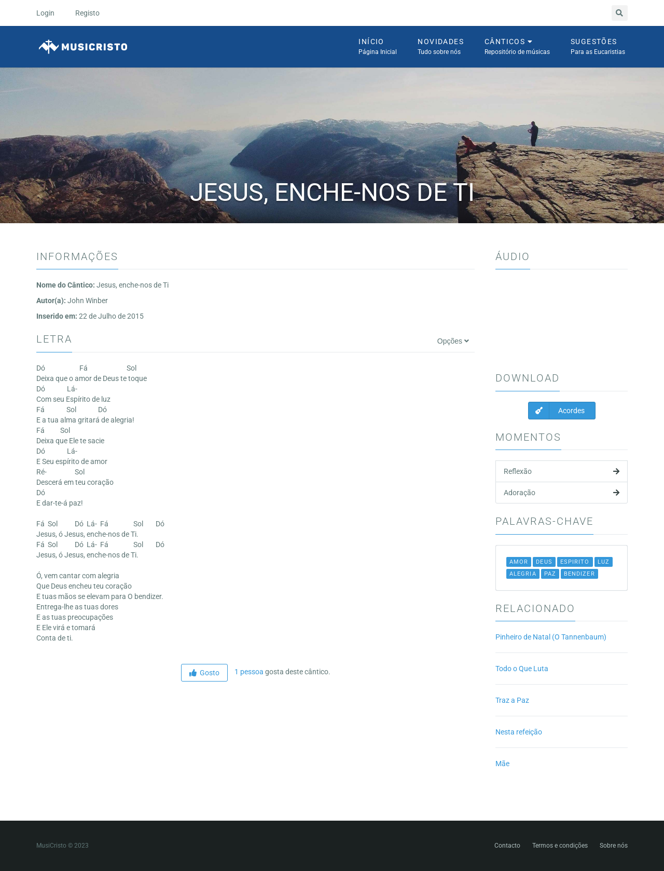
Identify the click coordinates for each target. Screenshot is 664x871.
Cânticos (517, 47)
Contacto (507, 845)
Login (45, 13)
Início (377, 47)
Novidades (441, 47)
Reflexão (561, 471)
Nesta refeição (518, 732)
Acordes (557, 410)
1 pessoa (248, 672)
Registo (87, 13)
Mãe (502, 763)
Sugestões (598, 47)
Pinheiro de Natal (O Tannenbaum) (550, 637)
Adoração (561, 492)
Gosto (204, 673)
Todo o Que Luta (521, 668)
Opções (453, 341)
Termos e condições (560, 845)
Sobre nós (614, 845)
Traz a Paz (512, 700)
